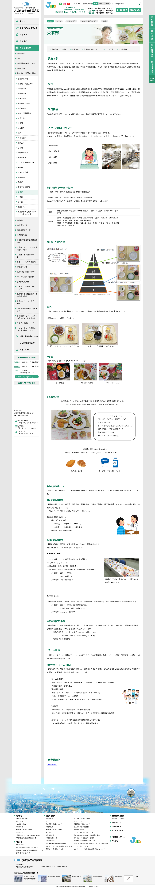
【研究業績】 (52, 765)
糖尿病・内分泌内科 (25, 84)
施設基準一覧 (22, 225)
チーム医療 (109, 49)
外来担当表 (19, 830)
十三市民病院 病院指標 (25, 277)
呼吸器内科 (22, 89)
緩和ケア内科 (23, 172)
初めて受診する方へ (22, 817)
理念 (18, 58)
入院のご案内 (20, 843)
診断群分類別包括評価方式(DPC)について (29, 846)
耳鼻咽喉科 (22, 138)
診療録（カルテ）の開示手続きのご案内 (27, 248)
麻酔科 (20, 167)
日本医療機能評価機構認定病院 (27, 241)
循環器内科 (22, 94)
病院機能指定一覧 (24, 230)
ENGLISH (77, 4)
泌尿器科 (21, 128)
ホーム (26, 21)
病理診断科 (22, 158)
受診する (26, 34)
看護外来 (21, 207)
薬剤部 (20, 202)
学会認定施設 (22, 235)
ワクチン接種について (25, 323)
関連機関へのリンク (119, 835)
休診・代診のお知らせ (25, 377)
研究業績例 (123, 49)
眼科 (19, 133)
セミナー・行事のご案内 (26, 262)
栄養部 (20, 192)
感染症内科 (22, 108)
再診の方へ (19, 819)
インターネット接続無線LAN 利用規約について (26, 329)
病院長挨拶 (21, 53)
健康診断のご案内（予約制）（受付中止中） (27, 213)
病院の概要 (21, 68)
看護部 (20, 182)
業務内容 (55, 49)
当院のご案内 (26, 48)
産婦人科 (21, 143)
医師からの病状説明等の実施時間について (29, 848)
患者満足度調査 (23, 282)
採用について (26, 349)
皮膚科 (20, 123)
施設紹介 (20, 220)
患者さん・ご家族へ (118, 817)
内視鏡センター (24, 103)
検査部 (20, 197)
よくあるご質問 (117, 829)
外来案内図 (19, 825)
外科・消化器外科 (24, 113)
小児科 (20, 148)
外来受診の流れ (21, 822)
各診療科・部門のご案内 (26, 73)
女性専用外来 (23, 153)
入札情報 (115, 839)
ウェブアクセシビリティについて (27, 288)
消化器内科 (22, 98)
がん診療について (26, 343)
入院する (26, 41)
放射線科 (21, 177)
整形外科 (21, 118)
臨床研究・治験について (26, 272)
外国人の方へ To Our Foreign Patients (28, 833)
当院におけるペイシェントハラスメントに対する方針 (27, 317)
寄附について (22, 267)
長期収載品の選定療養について (26, 836)
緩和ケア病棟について (26, 28)
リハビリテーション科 (26, 162)
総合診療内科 (23, 79)
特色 (65, 49)
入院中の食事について (92, 49)
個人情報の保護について (26, 63)
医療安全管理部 (24, 187)
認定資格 (75, 49)
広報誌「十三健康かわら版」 (26, 256)
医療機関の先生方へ (26, 336)
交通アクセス (116, 825)
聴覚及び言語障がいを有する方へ (27, 310)
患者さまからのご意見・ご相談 (27, 302)
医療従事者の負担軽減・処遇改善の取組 (27, 295)
